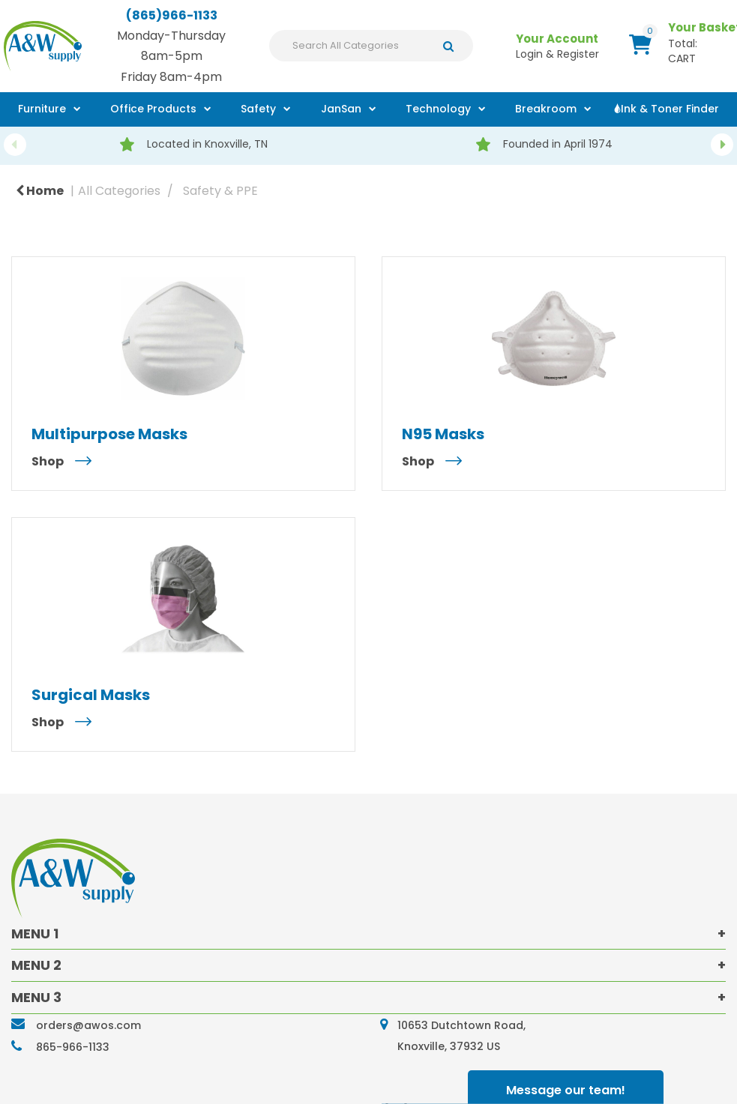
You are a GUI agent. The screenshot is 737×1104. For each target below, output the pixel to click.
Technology (438, 108)
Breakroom (546, 108)
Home (40, 190)
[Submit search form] (452, 45)
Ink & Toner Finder (670, 108)
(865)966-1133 (171, 15)
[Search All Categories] (371, 45)
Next (722, 144)
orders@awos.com (88, 1025)
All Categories (119, 190)
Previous (15, 144)
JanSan (341, 108)
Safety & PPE (220, 190)
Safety (258, 108)
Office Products (153, 108)
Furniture (42, 108)
